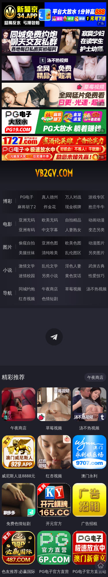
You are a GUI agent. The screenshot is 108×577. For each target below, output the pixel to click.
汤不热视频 (96, 289)
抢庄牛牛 (96, 206)
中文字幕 (50, 229)
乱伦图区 (73, 252)
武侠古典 (96, 266)
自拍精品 (73, 220)
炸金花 (50, 206)
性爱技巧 (96, 275)
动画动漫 (96, 220)
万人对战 (73, 197)
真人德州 (50, 197)
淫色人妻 (73, 266)
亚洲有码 (27, 229)
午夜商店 (50, 289)
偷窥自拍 (27, 243)
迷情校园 (27, 275)
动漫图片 (96, 243)
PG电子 (26, 197)
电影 (7, 224)
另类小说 (50, 275)
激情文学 (27, 266)
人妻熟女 (73, 229)
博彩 (7, 201)
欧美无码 (50, 220)
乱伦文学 (50, 266)
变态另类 (96, 229)
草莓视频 (73, 289)
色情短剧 (50, 298)
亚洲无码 (27, 220)
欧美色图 (73, 243)
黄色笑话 (73, 275)
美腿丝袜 (27, 252)
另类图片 (96, 252)
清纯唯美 (50, 252)
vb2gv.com (54, 173)
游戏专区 (96, 197)
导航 (7, 293)
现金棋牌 (73, 206)
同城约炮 (27, 289)
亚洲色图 (50, 243)
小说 (7, 270)
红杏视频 (27, 298)
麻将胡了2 (27, 206)
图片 (7, 247)
